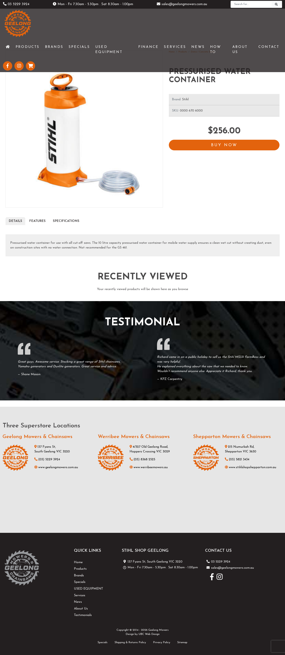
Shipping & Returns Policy (130, 642)
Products (80, 568)
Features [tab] (37, 221)
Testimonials (83, 615)
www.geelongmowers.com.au (56, 467)
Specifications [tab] (66, 221)
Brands (79, 575)
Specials (79, 582)
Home (78, 562)
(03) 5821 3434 (237, 459)
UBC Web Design (149, 634)
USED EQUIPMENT (88, 588)
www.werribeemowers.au (149, 467)
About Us (81, 608)
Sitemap (182, 642)
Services (79, 595)
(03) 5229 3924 (47, 459)
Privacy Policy (161, 642)
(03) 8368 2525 (142, 459)
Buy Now (224, 145)
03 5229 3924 (16, 4)
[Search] (251, 4)
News (78, 602)
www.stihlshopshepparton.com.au (250, 467)
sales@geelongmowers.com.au (182, 4)
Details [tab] (15, 221)
